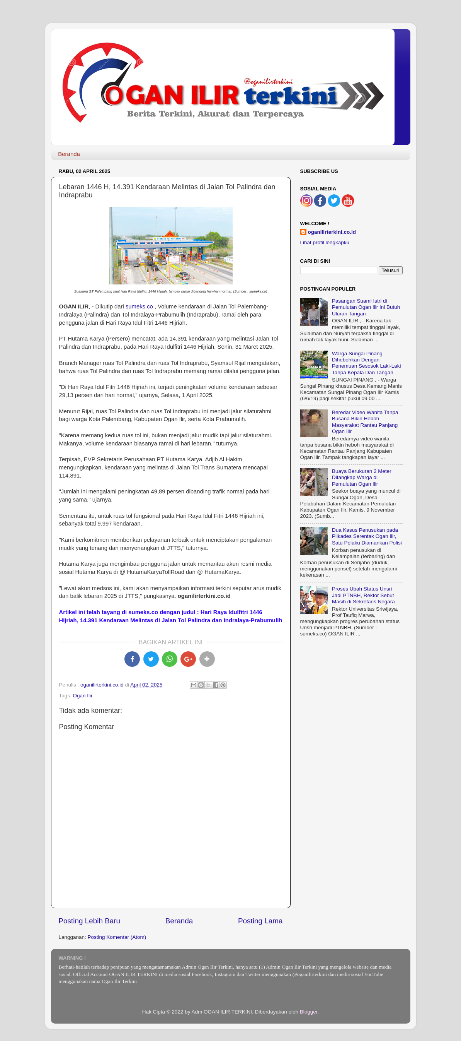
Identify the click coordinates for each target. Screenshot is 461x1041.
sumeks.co (139, 306)
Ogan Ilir (83, 696)
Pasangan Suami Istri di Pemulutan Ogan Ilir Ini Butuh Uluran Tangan (366, 307)
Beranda (69, 154)
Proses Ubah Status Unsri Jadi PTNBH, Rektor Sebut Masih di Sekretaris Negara (363, 595)
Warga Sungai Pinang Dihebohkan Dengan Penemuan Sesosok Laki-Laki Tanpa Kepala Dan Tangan (366, 363)
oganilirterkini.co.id (332, 232)
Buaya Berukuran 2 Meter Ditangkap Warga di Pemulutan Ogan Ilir (361, 477)
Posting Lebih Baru (90, 921)
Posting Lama (260, 921)
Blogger (309, 1012)
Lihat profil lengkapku (325, 242)
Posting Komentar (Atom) (117, 937)
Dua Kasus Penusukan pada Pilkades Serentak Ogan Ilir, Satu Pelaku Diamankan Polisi (367, 536)
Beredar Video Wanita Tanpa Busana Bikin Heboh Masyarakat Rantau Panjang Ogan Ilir (365, 421)
